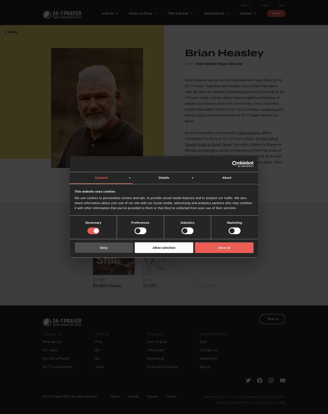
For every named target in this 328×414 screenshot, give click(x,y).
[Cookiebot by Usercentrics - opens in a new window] (235, 164)
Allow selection (163, 247)
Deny (104, 247)
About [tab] (226, 177)
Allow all (224, 247)
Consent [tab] (101, 177)
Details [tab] (164, 177)
